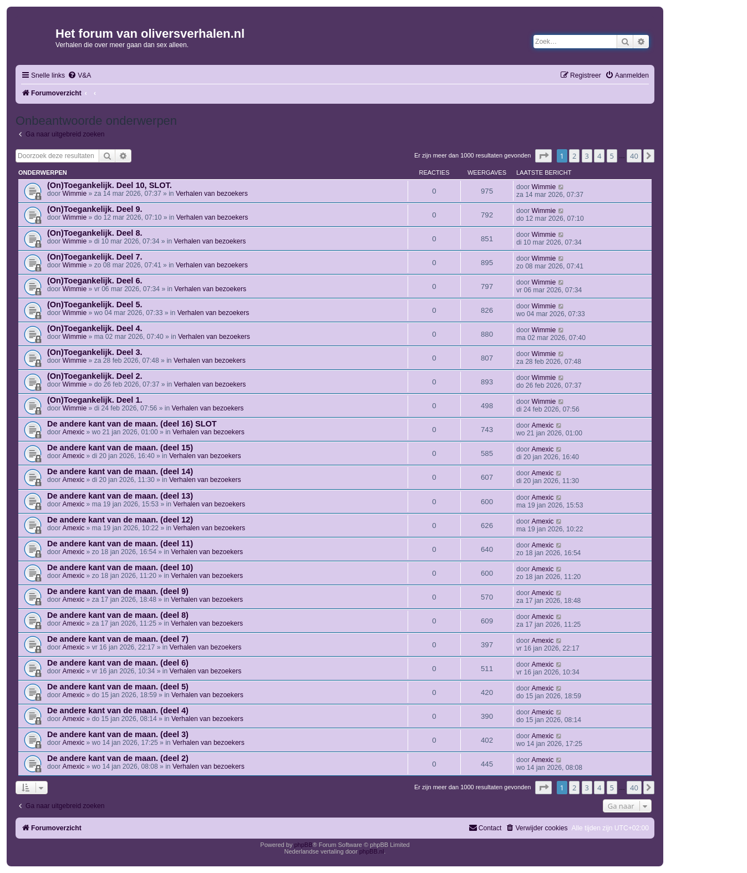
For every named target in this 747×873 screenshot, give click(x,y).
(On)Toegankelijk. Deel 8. (95, 233)
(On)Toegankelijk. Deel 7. (95, 256)
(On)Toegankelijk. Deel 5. (95, 304)
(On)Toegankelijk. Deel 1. (95, 399)
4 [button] (599, 156)
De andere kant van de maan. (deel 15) (120, 447)
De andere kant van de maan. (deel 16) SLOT (132, 423)
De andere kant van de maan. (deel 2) (118, 758)
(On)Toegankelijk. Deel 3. (95, 352)
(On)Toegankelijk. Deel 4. (95, 328)
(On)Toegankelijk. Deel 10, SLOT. (109, 185)
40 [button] (634, 156)
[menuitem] (79, 75)
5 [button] (612, 156)
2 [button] (574, 156)
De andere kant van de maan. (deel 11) (120, 543)
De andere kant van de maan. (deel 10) (120, 567)
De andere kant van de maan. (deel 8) (118, 615)
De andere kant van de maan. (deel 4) (118, 710)
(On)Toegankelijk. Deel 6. (95, 280)
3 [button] (587, 156)
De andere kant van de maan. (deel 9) (118, 591)
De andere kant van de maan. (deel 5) (118, 686)
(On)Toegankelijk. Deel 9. (95, 209)
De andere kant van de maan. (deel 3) (118, 734)
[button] (543, 156)
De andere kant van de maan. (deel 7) (118, 639)
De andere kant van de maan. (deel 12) (120, 519)
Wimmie (75, 193)
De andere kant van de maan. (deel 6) (118, 662)
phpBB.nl (371, 851)
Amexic (74, 432)
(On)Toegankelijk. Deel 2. (95, 376)
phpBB (303, 844)
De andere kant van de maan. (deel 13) (120, 495)
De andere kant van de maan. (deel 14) (120, 471)
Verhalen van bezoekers (212, 193)
